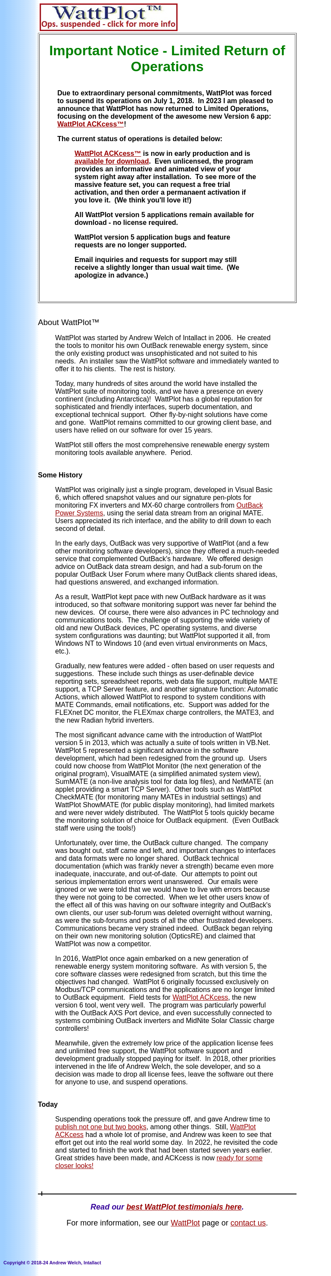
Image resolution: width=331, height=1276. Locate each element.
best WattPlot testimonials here (184, 1207)
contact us (248, 1223)
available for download (112, 161)
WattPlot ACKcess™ (90, 124)
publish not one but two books (101, 1127)
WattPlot (185, 1223)
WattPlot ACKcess (200, 997)
